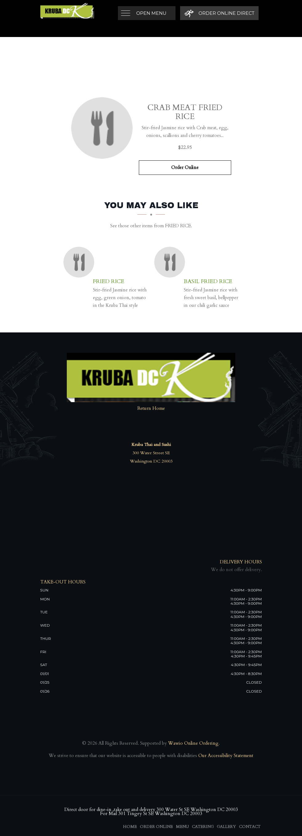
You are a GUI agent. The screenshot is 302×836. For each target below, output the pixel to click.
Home (130, 827)
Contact (249, 827)
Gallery (226, 827)
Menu (182, 827)
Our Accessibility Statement (225, 755)
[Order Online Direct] (219, 13)
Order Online (185, 167)
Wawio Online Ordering (193, 743)
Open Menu (151, 13)
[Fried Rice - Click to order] (80, 262)
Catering (203, 827)
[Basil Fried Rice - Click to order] (171, 262)
